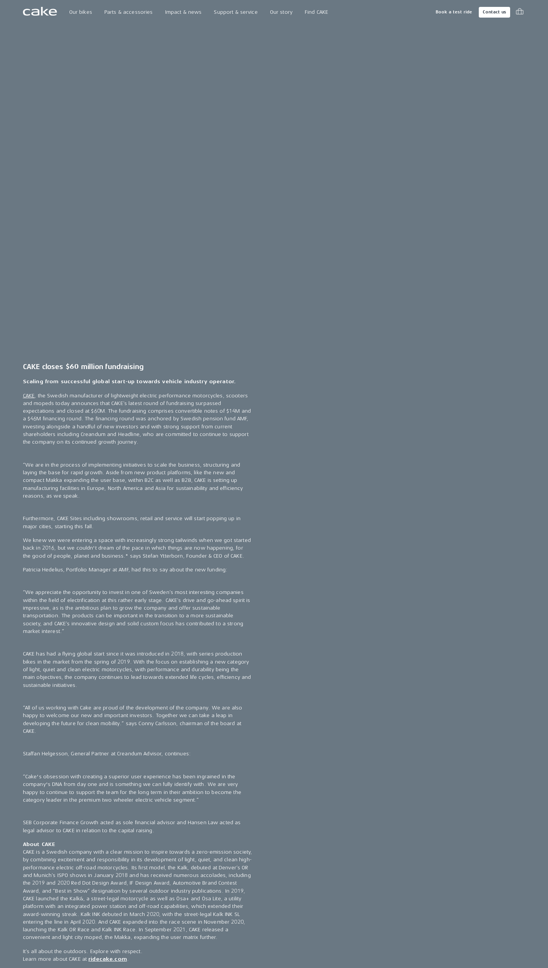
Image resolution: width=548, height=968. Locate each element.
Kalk (28, 857)
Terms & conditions (501, 941)
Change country (56, 941)
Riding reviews (223, 884)
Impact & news (183, 12)
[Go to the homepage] (40, 12)
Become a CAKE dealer (324, 871)
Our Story (125, 829)
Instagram (400, 829)
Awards (214, 871)
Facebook (400, 843)
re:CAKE (32, 898)
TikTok (395, 871)
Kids (28, 912)
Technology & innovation (145, 843)
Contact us (494, 12)
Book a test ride (454, 12)
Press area (218, 843)
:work (30, 884)
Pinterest (399, 884)
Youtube (398, 898)
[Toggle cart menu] (519, 12)
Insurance (309, 884)
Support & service (235, 12)
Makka (31, 829)
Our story (281, 12)
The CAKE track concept (143, 857)
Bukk (29, 871)
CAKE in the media (227, 857)
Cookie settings (315, 898)
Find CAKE (316, 12)
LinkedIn (398, 857)
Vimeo (396, 912)
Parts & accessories (128, 12)
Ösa (27, 843)
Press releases (223, 829)
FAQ (301, 857)
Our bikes (80, 12)
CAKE (29, 78)
